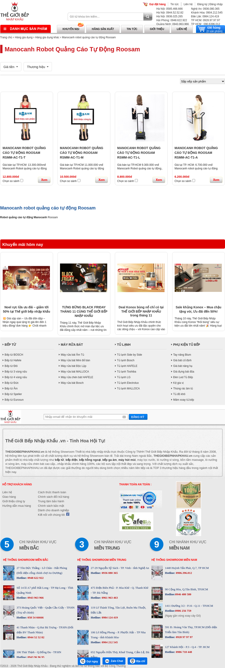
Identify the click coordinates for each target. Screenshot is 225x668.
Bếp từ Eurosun (14, 399)
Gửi (138, 417)
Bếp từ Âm (11, 388)
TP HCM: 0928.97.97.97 (205, 20)
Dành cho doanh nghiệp (53, 510)
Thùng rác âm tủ (183, 388)
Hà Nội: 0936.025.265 (169, 16)
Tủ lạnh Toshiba (126, 371)
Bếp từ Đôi (11, 366)
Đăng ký (202, 4)
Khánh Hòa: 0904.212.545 (207, 12)
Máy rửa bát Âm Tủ (72, 354)
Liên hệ (188, 4)
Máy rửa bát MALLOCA (75, 371)
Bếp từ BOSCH (14, 354)
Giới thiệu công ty (13, 501)
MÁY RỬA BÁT (72, 344)
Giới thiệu (157, 29)
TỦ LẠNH (124, 344)
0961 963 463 (109, 597)
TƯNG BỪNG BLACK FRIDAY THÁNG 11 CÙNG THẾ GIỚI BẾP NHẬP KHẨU (83, 311)
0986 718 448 (183, 652)
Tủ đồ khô (179, 394)
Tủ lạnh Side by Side (129, 354)
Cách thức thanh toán (52, 492)
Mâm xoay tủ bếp (183, 399)
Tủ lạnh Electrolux (128, 382)
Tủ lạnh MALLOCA (128, 388)
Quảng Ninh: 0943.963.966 (172, 24)
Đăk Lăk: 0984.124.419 (205, 16)
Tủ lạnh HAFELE (127, 366)
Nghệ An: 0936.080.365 (205, 8)
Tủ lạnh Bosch (125, 360)
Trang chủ (6, 37)
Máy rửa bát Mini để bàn (75, 360)
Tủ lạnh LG (124, 377)
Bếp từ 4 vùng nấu (16, 377)
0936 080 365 (109, 573)
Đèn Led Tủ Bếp (183, 377)
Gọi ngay (89, 661)
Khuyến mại (70, 29)
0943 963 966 (35, 597)
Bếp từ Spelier (13, 394)
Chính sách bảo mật (51, 505)
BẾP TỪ (10, 344)
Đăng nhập (216, 4)
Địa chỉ (137, 661)
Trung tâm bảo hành (51, 501)
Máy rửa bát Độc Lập (73, 366)
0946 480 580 (183, 594)
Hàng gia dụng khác (47, 37)
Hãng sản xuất (103, 29)
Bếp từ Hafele (13, 360)
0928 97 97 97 (184, 637)
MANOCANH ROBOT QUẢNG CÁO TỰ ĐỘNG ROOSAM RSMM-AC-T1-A (196, 152)
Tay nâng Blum (182, 354)
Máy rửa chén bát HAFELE (77, 377)
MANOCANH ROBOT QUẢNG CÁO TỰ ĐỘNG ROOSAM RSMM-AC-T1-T (24, 152)
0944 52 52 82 (35, 637)
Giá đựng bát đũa (183, 371)
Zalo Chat (114, 661)
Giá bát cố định (182, 360)
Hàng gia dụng (23, 37)
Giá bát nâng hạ (183, 366)
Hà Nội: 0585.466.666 (169, 8)
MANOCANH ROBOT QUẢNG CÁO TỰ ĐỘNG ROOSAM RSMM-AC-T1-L (139, 152)
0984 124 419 (109, 617)
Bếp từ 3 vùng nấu (16, 371)
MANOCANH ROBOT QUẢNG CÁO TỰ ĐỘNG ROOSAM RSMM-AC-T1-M (81, 152)
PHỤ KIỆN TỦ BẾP (186, 344)
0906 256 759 (183, 610)
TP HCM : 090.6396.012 (205, 24)
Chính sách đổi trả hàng (53, 496)
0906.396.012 (183, 573)
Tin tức (174, 4)
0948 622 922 (35, 577)
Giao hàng (9, 496)
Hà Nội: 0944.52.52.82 (169, 12)
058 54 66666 (35, 617)
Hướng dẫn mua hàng (16, 505)
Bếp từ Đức (12, 382)
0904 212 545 (109, 642)
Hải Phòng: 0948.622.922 (171, 20)
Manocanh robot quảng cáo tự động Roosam (89, 37)
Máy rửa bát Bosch (72, 382)
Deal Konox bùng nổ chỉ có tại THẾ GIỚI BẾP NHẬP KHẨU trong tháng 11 (141, 311)
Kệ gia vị (178, 382)
